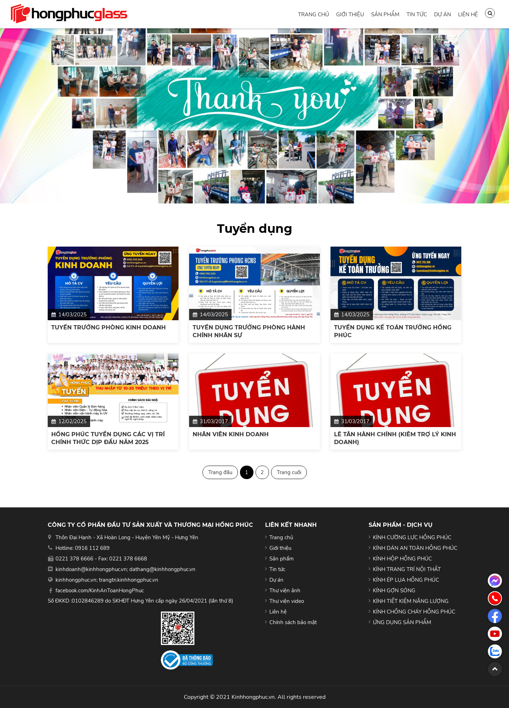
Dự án (442, 14)
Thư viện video (286, 601)
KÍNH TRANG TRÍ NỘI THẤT (407, 569)
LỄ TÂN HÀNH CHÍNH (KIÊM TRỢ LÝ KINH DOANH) (395, 438)
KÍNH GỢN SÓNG (394, 590)
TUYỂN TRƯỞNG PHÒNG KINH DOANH (108, 327)
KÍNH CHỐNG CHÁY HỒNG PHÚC (414, 611)
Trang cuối (289, 472)
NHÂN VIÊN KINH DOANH (231, 434)
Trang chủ (313, 14)
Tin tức (416, 14)
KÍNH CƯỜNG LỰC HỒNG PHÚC (412, 537)
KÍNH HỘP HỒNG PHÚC (402, 558)
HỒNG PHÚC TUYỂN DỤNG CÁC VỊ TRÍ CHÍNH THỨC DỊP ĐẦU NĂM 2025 (108, 438)
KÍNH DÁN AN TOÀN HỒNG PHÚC (415, 548)
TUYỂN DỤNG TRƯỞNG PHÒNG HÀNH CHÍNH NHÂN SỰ (249, 331)
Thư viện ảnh (284, 590)
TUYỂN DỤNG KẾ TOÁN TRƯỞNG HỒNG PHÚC (392, 331)
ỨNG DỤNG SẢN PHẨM (402, 622)
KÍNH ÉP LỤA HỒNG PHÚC (406, 579)
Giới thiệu (350, 14)
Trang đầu (220, 472)
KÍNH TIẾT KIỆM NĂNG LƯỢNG (411, 601)
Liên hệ (468, 14)
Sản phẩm (385, 14)
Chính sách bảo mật (293, 622)
